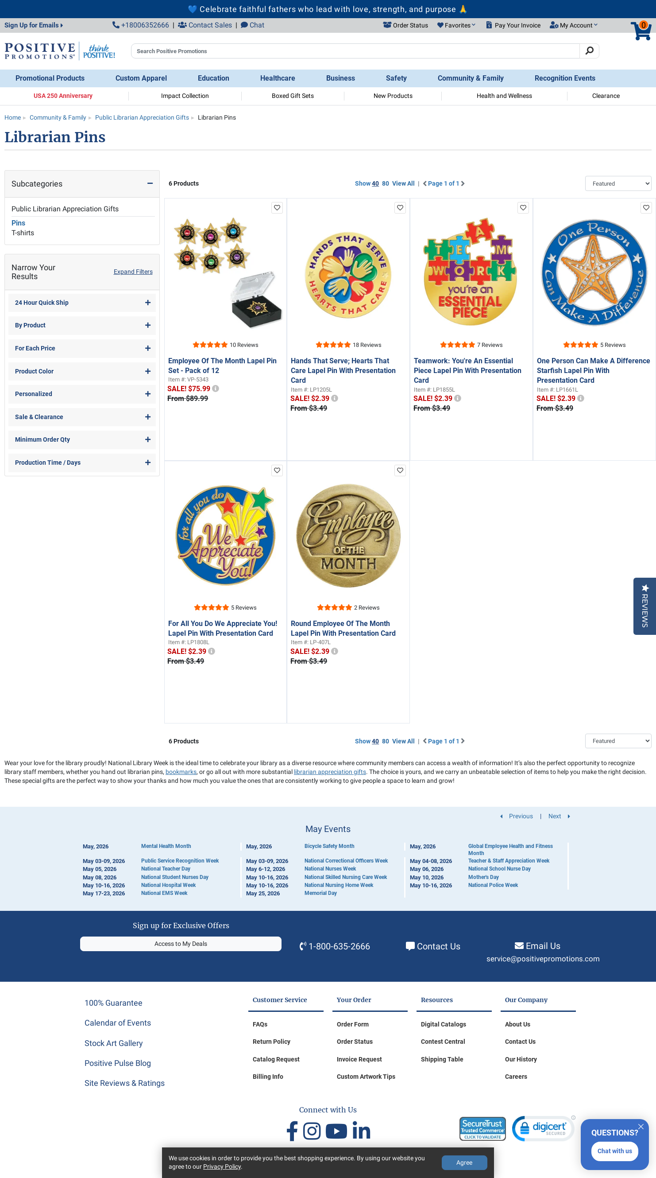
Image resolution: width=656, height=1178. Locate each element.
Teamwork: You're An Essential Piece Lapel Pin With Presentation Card (467, 371)
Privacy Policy (222, 1166)
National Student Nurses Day (174, 877)
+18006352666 (140, 25)
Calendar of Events (118, 1022)
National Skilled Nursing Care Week (346, 877)
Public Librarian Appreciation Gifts (65, 209)
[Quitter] (641, 1125)
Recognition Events (565, 78)
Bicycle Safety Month (330, 846)
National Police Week (493, 885)
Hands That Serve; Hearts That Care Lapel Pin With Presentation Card (343, 371)
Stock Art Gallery (114, 1043)
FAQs (260, 1024)
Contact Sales (205, 25)
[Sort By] (618, 183)
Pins (18, 223)
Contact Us (438, 946)
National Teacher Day (165, 869)
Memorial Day (321, 893)
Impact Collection (185, 95)
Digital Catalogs (443, 1024)
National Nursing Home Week (339, 885)
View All (403, 183)
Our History (521, 1059)
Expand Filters (133, 271)
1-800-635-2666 (339, 946)
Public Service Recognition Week (180, 861)
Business (340, 78)
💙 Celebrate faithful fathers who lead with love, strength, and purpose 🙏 (328, 9)
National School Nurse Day (499, 869)
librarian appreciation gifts (330, 771)
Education (213, 78)
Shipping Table (442, 1059)
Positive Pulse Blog (118, 1063)
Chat (252, 25)
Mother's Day (483, 877)
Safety (396, 78)
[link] (544, 1130)
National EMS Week (164, 893)
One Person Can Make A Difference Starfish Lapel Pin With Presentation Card (593, 371)
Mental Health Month (166, 846)
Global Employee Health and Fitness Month (510, 850)
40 (375, 183)
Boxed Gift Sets (293, 95)
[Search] (589, 50)
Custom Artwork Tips (366, 1076)
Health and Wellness (504, 95)
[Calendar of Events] (328, 861)
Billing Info (268, 1076)
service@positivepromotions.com (543, 959)
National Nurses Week (330, 869)
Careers (516, 1076)
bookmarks (181, 771)
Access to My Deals (180, 943)
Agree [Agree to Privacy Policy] (464, 1162)
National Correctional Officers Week (346, 861)
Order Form (353, 1024)
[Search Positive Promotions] (355, 50)
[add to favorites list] (277, 208)
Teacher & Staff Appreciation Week (508, 861)
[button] (456, 25)
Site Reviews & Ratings (125, 1083)
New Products (393, 95)
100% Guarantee (114, 1002)
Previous (516, 816)
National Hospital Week (168, 885)
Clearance (606, 95)
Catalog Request (276, 1059)
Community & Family (471, 78)
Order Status (355, 1041)
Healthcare (277, 78)
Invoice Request (359, 1059)
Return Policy (271, 1041)
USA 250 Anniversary (63, 95)
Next (559, 816)
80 (385, 183)
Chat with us (615, 1151)
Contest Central (443, 1041)
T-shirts (23, 233)
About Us (517, 1024)
